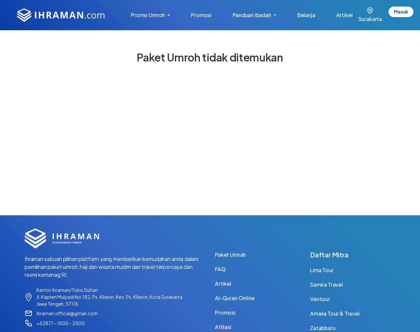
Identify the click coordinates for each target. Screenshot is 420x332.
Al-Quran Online (235, 298)
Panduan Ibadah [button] (252, 15)
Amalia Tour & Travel (335, 313)
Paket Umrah (230, 254)
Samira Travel (326, 284)
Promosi (206, 14)
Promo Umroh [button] (148, 15)
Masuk (401, 11)
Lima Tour (322, 270)
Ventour (320, 299)
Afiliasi (223, 326)
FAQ (220, 269)
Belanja (311, 14)
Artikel (349, 14)
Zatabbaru (323, 327)
